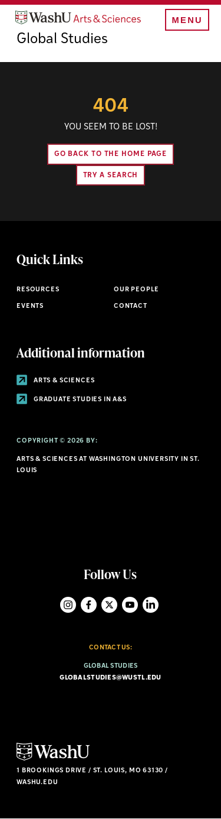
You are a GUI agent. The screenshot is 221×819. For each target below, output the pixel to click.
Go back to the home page (110, 154)
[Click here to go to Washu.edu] (53, 759)
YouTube (130, 605)
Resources (38, 290)
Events (30, 306)
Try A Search (110, 175)
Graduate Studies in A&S (72, 399)
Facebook (88, 605)
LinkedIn (150, 605)
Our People (136, 290)
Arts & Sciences (55, 381)
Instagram (68, 605)
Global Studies (62, 39)
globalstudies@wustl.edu (110, 678)
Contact (130, 306)
